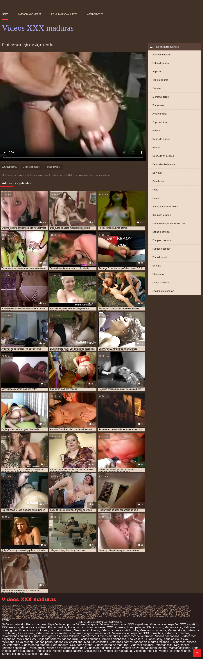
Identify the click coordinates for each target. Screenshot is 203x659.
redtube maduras (158, 616)
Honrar (156, 198)
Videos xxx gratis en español (91, 633)
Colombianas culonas (16, 636)
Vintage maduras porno (165, 206)
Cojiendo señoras (49, 639)
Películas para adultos (64, 14)
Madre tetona (176, 630)
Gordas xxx (88, 636)
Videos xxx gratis (87, 624)
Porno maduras (36, 624)
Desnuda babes (161, 139)
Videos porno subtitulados (103, 647)
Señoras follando (68, 636)
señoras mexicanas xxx (60, 618)
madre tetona (88, 606)
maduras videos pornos (116, 612)
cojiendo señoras (36, 606)
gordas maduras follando (63, 606)
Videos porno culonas (33, 630)
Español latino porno (61, 624)
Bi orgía (156, 265)
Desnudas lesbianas (163, 164)
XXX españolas (138, 624)
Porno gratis (37, 647)
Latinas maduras (109, 636)
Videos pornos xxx (145, 650)
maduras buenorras (27, 608)
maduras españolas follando (114, 608)
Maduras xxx (173, 627)
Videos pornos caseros (68, 650)
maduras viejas (164, 612)
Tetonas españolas (14, 647)
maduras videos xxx (142, 612)
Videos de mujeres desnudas (66, 647)
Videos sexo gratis (43, 636)
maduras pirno (10, 612)
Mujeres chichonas (114, 639)
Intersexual (158, 274)
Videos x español (142, 645)
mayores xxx (131, 614)
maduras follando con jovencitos (21, 610)
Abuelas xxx (171, 639)
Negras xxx (181, 645)
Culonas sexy (153, 639)
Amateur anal (159, 113)
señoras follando (34, 618)
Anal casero (135, 639)
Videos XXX (70, 639)
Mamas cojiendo (179, 647)
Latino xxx (178, 642)
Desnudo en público (163, 156)
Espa (195, 647)
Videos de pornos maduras (53, 633)
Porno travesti (159, 257)
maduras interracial (54, 610)
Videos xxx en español (127, 633)
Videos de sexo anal (113, 624)
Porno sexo (158, 105)
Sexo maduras (160, 80)
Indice (5, 14)
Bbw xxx (157, 172)
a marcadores (95, 14)
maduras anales (168, 606)
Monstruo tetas (160, 96)
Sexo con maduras (37, 653)
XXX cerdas (26, 633)
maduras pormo (49, 612)
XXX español (189, 624)
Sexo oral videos (61, 630)
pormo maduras (70, 616)
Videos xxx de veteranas (138, 636)
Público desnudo (161, 248)
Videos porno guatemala (18, 650)
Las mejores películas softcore (168, 223)
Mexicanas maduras (153, 630)
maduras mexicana (79, 610)
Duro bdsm (158, 181)
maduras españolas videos (148, 608)
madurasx (52, 614)
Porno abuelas (96, 627)
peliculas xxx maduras (27, 616)
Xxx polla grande (161, 215)
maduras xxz (37, 614)
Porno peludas (136, 627)
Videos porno (44, 642)
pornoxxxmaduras (115, 616)
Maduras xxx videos (33, 627)
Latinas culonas (90, 639)
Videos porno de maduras (112, 645)
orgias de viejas (53, 167)
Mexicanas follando (86, 630)
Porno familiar (57, 627)
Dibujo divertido (160, 282)
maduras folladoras (177, 608)
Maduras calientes (96, 642)
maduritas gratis (111, 614)
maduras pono (29, 612)
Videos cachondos (167, 636)
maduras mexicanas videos (107, 610)
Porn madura (59, 645)
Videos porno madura (36, 645)
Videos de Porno (133, 647)
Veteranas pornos (120, 642)
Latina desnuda (161, 231)
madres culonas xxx (110, 606)
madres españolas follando (140, 606)
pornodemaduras (92, 616)
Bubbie (156, 147)
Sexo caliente (25, 642)
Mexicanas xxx (26, 639)
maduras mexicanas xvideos (140, 610)
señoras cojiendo (11, 618)
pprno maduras (137, 616)
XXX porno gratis (81, 645)
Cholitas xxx (155, 627)
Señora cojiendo (12, 653)
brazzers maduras (12, 606)
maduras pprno (91, 612)
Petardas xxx (164, 645)
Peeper (156, 130)
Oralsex (156, 88)
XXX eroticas (10, 627)
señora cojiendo (180, 616)
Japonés (156, 71)
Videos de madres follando (152, 642)
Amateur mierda (161, 54)
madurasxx (67, 614)
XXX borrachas (153, 633)
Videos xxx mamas (177, 633)
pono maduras (51, 616)
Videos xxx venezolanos (175, 650)
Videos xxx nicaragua (118, 650)
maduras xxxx (19, 614)
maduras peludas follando (173, 610)
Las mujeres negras (163, 291)
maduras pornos (70, 612)
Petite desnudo (160, 63)
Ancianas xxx (76, 627)
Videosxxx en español (164, 624)
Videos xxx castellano (68, 642)
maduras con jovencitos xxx (79, 608)
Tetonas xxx (43, 650)
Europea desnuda (162, 240)
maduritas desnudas (88, 614)
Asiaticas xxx (93, 650)
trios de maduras (85, 618)
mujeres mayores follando (156, 614)
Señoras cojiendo (13, 624)
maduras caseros (50, 608)
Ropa (155, 189)
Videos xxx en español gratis (119, 630)
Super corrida (159, 122)
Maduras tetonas (156, 647)
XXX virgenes (116, 627)
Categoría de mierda (29, 14)
